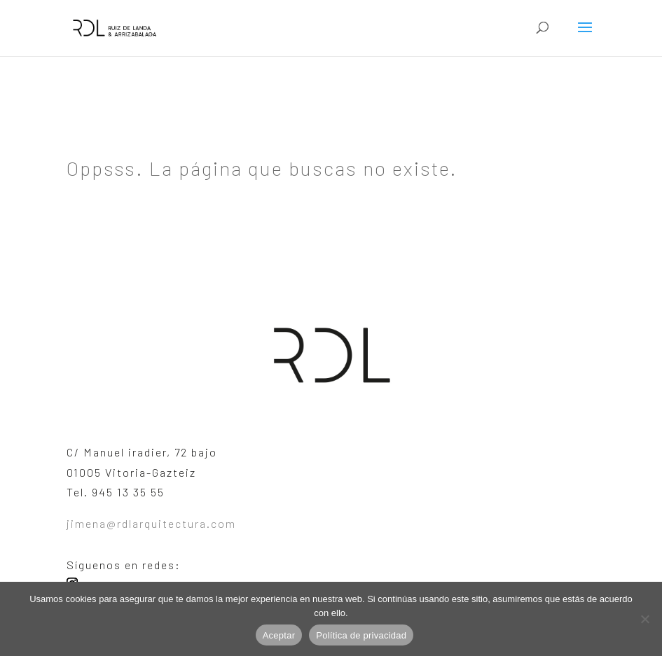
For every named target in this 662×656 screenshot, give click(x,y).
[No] (644, 619)
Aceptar (279, 635)
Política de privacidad (361, 635)
